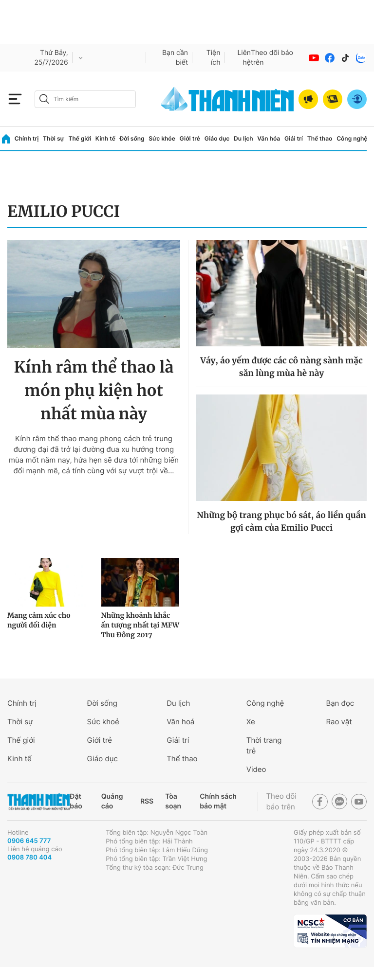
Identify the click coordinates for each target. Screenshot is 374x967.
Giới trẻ (190, 138)
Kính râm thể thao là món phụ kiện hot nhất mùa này (94, 391)
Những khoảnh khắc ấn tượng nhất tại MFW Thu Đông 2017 (140, 625)
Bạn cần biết (175, 57)
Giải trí (293, 138)
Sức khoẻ (103, 721)
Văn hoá (180, 721)
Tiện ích (213, 57)
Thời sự (53, 138)
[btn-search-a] (44, 99)
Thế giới (79, 138)
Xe (250, 721)
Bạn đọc (340, 703)
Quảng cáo (112, 801)
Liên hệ (244, 57)
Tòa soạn (173, 801)
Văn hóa (268, 138)
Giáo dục (217, 138)
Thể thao (320, 138)
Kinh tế (105, 138)
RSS (146, 801)
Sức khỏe (162, 138)
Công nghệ (352, 138)
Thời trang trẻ (264, 745)
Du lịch (243, 138)
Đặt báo (76, 801)
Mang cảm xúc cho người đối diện (39, 620)
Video (256, 769)
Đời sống (132, 138)
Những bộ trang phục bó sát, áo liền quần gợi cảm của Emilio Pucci (281, 521)
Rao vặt (339, 721)
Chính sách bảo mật (218, 801)
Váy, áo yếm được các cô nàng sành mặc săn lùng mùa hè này (281, 366)
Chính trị (27, 138)
